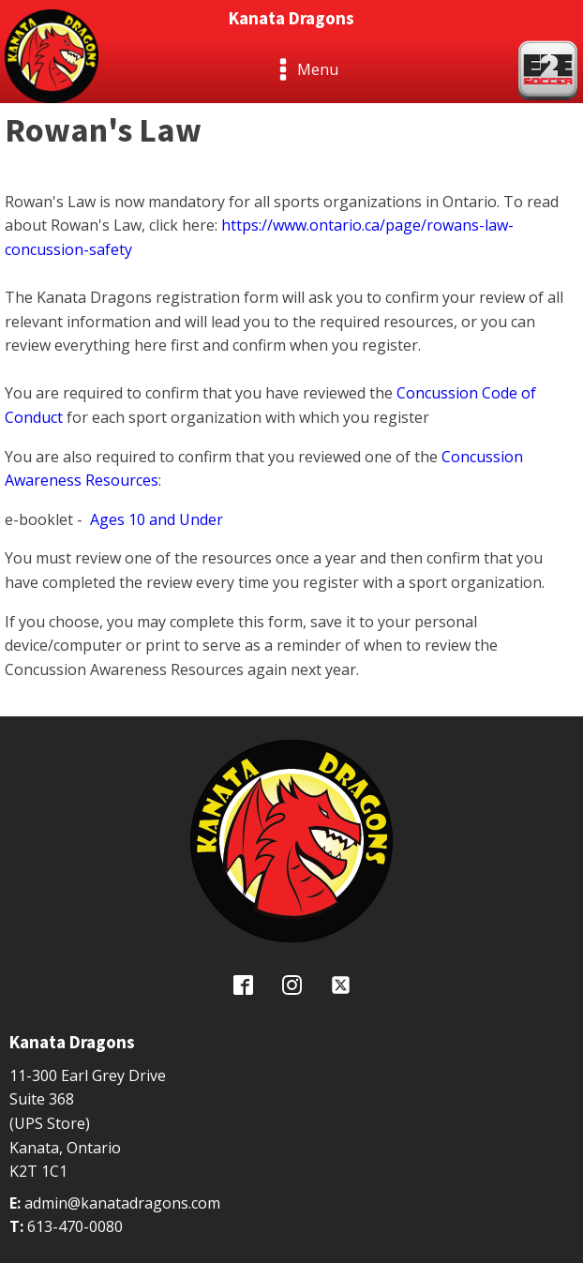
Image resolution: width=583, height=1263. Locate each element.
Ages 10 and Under (156, 519)
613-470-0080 (75, 1226)
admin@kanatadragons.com (122, 1203)
